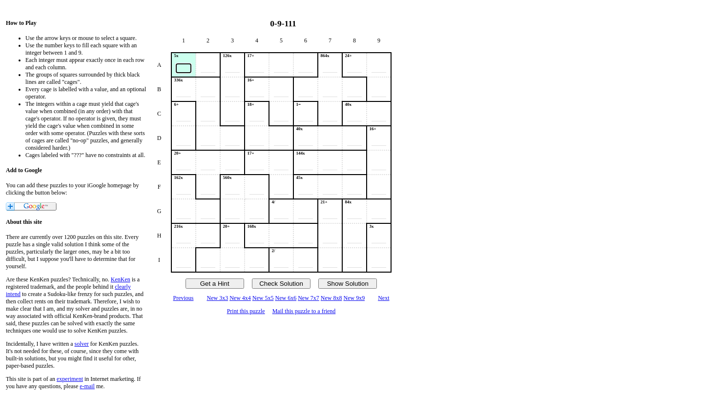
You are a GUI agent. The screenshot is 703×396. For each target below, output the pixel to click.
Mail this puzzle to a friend (304, 311)
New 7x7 (308, 298)
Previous (183, 298)
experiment (70, 379)
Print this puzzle (246, 311)
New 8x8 (331, 298)
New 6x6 (286, 298)
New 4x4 (240, 298)
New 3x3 (217, 298)
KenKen (120, 279)
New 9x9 (354, 298)
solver (82, 343)
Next (383, 298)
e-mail (87, 386)
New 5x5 (263, 298)
